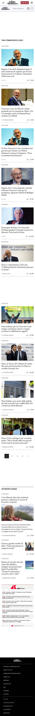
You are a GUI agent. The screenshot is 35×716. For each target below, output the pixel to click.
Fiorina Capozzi (7, 120)
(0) (32, 409)
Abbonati (24, 3)
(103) (31, 236)
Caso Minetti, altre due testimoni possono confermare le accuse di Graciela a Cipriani (14, 499)
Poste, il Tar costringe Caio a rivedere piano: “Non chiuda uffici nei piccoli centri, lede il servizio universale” (16, 440)
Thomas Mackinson (8, 535)
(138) (31, 447)
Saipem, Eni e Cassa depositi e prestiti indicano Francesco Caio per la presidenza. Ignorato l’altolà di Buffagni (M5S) (17, 191)
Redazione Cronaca (8, 578)
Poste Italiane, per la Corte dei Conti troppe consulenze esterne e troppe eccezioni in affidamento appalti (16, 329)
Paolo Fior (5, 273)
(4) (32, 535)
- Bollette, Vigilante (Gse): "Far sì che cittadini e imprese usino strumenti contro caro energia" (15, 616)
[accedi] (32, 2)
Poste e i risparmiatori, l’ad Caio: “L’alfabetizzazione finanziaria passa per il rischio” (17, 267)
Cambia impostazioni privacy (12, 673)
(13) (32, 199)
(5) (32, 120)
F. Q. (3, 80)
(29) (32, 372)
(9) (32, 80)
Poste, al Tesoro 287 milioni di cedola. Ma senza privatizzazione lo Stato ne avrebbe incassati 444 (16, 366)
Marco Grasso (6, 554)
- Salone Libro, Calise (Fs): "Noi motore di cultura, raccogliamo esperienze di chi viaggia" (16, 621)
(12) (32, 554)
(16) (32, 159)
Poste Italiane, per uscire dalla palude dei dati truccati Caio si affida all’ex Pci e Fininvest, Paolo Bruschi (17, 403)
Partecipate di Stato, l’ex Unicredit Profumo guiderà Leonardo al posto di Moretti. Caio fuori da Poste (17, 230)
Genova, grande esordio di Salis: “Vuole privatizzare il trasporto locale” (12, 545)
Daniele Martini (7, 409)
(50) (31, 335)
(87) (32, 273)
